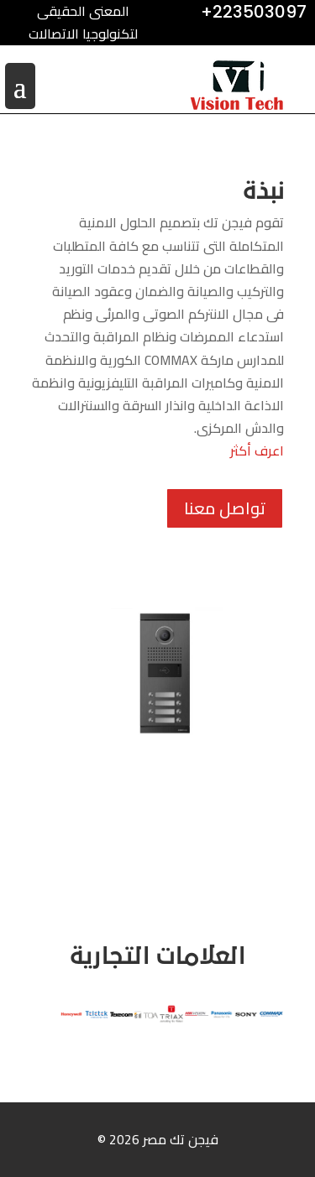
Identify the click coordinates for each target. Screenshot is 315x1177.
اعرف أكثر (257, 450)
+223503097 (254, 11)
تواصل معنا (224, 507)
